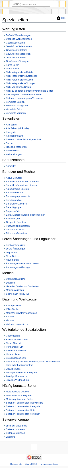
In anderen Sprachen (55, 12)
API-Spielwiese (13, 305)
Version (10, 320)
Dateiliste (10, 283)
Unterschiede (13, 354)
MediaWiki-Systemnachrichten (21, 313)
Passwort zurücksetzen (18, 226)
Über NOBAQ (30, 464)
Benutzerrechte (14, 200)
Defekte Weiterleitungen (18, 35)
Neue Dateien (13, 256)
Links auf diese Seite (16, 425)
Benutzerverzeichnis (16, 203)
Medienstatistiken (15, 290)
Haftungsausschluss (49, 464)
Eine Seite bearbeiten (17, 339)
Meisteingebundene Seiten (19, 399)
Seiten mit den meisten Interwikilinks (24, 403)
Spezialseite (6, 12)
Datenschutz (16, 464)
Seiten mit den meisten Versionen (23, 414)
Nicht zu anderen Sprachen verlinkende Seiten (29, 91)
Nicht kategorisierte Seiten (19, 79)
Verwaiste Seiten (14, 109)
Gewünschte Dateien (16, 50)
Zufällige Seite (13, 369)
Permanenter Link (15, 347)
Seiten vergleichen (15, 433)
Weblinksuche (13, 150)
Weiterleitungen (14, 154)
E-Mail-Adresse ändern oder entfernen (25, 215)
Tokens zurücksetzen (16, 233)
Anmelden (11, 166)
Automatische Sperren (17, 189)
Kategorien (11, 132)
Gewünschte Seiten (16, 57)
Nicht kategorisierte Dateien (20, 72)
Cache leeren (13, 336)
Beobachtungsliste (15, 245)
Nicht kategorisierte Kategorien (22, 76)
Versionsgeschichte (16, 358)
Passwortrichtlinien (15, 229)
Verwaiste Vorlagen (16, 113)
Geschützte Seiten (15, 43)
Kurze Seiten (12, 65)
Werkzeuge (62, 12)
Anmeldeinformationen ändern (21, 185)
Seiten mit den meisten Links (20, 410)
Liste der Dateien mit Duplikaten (22, 286)
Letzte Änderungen (15, 248)
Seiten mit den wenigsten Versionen (24, 98)
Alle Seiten (11, 124)
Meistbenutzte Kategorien (19, 395)
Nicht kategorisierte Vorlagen (20, 83)
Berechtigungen (14, 207)
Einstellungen (13, 218)
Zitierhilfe (10, 437)
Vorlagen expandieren (17, 324)
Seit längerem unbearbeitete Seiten (24, 94)
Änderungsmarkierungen (18, 267)
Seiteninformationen (16, 350)
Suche (9, 143)
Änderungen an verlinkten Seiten (22, 263)
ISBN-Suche (12, 309)
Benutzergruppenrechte (18, 196)
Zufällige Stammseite (16, 376)
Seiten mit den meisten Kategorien (23, 406)
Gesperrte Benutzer (16, 222)
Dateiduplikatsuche (15, 279)
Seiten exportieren (15, 429)
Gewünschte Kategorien (18, 54)
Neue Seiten (12, 260)
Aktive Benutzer (14, 178)
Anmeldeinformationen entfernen (22, 181)
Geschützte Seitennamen (19, 46)
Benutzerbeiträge (15, 192)
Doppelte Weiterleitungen (19, 39)
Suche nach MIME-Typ (17, 294)
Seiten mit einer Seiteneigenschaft (23, 139)
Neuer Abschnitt (14, 343)
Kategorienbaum (14, 136)
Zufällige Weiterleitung (17, 380)
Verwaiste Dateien (15, 102)
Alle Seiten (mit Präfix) (17, 128)
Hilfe (63, 18)
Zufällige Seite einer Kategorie (21, 372)
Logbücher (11, 252)
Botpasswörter (13, 211)
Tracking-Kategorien (16, 147)
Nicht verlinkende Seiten (18, 87)
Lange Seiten (13, 68)
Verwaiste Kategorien (17, 105)
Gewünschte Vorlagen (17, 61)
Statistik (10, 316)
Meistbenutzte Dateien (17, 391)
